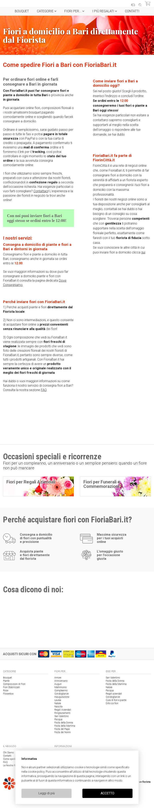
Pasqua (58, 719)
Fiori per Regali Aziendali (30, 481)
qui (143, 252)
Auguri (58, 684)
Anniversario (61, 680)
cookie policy (36, 771)
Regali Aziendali (62, 709)
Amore (57, 677)
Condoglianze (61, 693)
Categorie (46, 11)
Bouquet (22, 11)
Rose (5, 690)
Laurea (57, 700)
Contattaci (40, 191)
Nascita (58, 706)
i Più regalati (104, 11)
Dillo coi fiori (112, 703)
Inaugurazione (61, 697)
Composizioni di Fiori (14, 684)
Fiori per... (74, 11)
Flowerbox (8, 693)
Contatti (132, 11)
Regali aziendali (114, 693)
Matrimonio (60, 687)
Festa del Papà (62, 729)
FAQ (44, 390)
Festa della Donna (63, 722)
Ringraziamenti (62, 713)
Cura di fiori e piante (116, 700)
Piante (6, 680)
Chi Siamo (8, 752)
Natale (57, 703)
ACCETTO (107, 793)
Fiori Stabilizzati (11, 687)
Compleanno (61, 690)
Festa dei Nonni (62, 732)
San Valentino (61, 716)
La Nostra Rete (10, 765)
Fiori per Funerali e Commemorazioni (101, 484)
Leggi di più (46, 793)
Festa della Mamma (64, 725)
